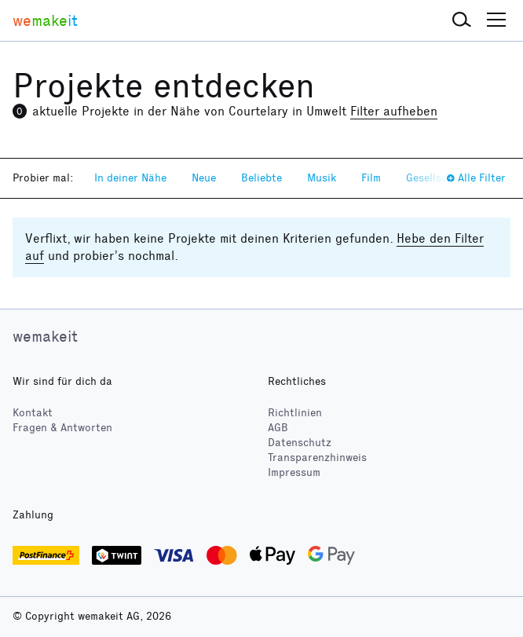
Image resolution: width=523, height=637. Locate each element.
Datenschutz (299, 442)
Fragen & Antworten (62, 427)
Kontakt (33, 412)
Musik (321, 178)
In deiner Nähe (130, 178)
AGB (278, 427)
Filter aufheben (393, 111)
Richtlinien (295, 412)
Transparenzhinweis (317, 457)
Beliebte (261, 178)
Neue (204, 178)
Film (371, 178)
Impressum (294, 472)
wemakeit (45, 336)
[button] (462, 20)
